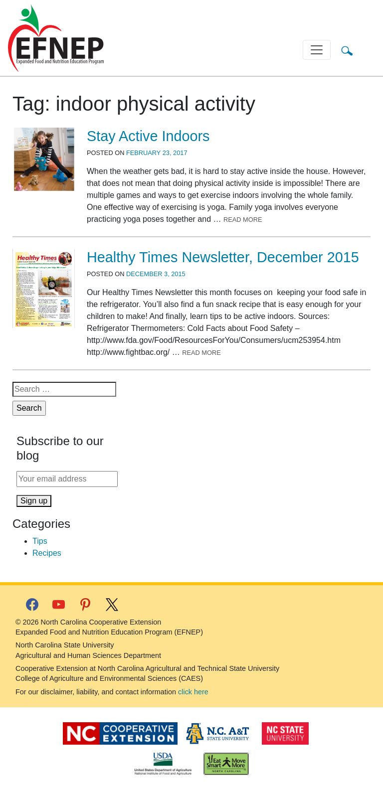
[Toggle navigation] (317, 50)
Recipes (46, 553)
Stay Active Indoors (148, 136)
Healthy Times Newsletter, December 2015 (223, 257)
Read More (242, 219)
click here (193, 692)
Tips (39, 541)
